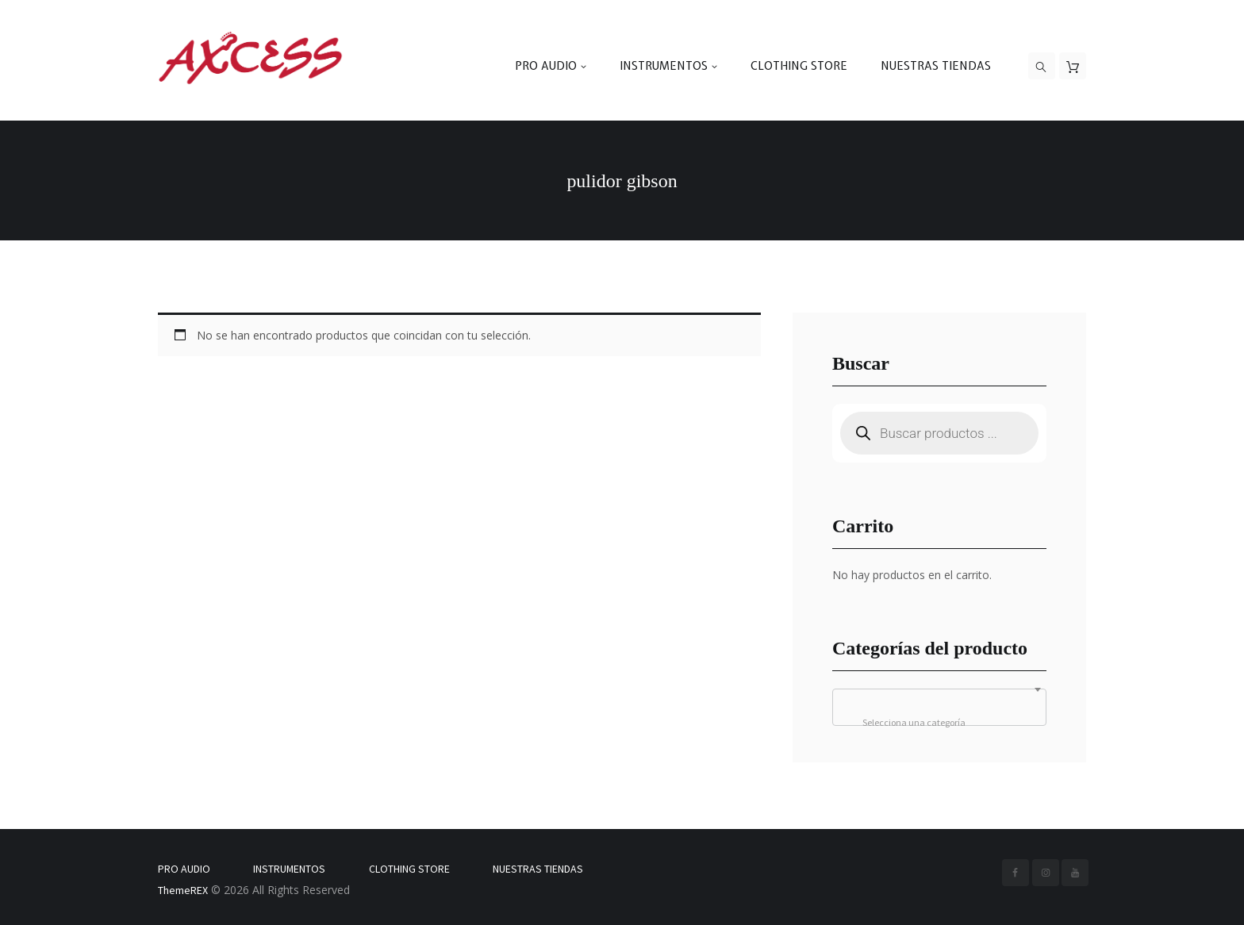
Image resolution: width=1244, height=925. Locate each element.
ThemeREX (183, 890)
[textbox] (939, 723)
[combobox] (939, 707)
